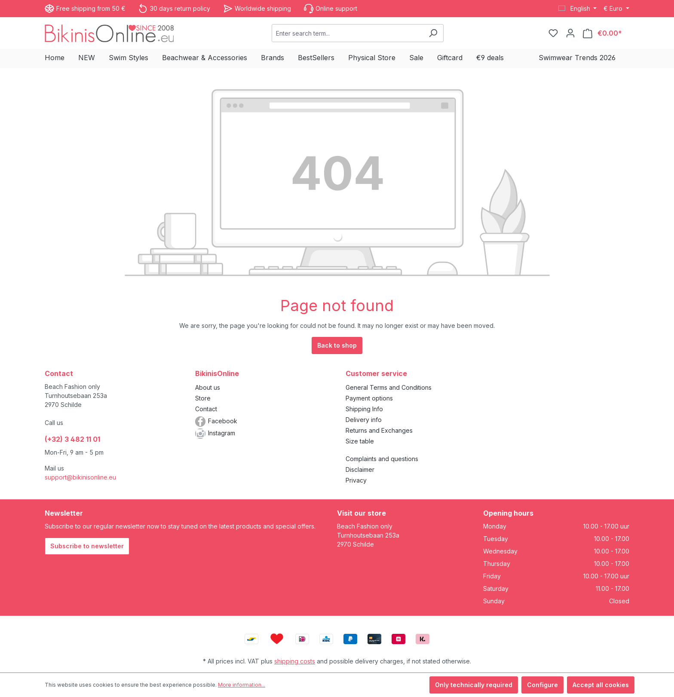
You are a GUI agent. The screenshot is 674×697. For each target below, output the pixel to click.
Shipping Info (364, 409)
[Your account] (570, 33)
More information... (241, 685)
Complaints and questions (382, 458)
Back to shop (337, 345)
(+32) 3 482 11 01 (72, 439)
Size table (360, 441)
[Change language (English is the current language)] (577, 8)
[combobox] (347, 33)
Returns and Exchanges (379, 430)
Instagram (221, 433)
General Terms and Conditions (389, 387)
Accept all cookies (601, 684)
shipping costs (294, 661)
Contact (206, 409)
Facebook (222, 421)
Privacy (356, 480)
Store (203, 398)
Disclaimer (360, 469)
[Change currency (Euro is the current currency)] (616, 8)
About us (207, 387)
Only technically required (473, 684)
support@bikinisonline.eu (80, 477)
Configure (542, 684)
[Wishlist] (553, 33)
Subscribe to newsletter (87, 546)
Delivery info (364, 419)
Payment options (369, 398)
